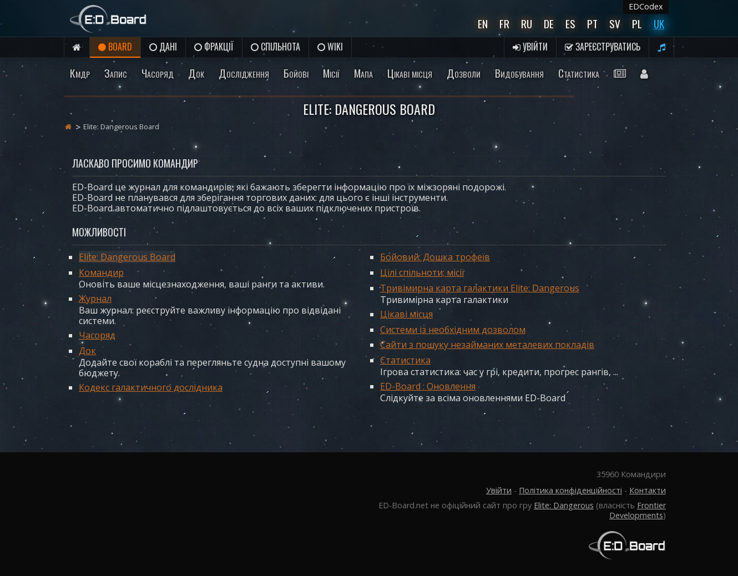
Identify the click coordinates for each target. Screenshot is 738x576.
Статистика (578, 73)
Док (196, 73)
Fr (504, 24)
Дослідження (244, 73)
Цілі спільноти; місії (422, 272)
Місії (331, 73)
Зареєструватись (602, 46)
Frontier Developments (637, 510)
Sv (614, 24)
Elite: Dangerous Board (127, 257)
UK (659, 24)
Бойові (296, 73)
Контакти (647, 490)
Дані (163, 46)
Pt (592, 24)
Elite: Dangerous (564, 505)
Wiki (330, 46)
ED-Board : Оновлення (428, 386)
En (483, 24)
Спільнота (275, 46)
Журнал (95, 298)
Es (570, 24)
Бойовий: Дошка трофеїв (435, 257)
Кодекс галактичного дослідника (151, 387)
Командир (101, 272)
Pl (637, 24)
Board (115, 46)
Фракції (214, 46)
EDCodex (646, 6)
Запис (115, 73)
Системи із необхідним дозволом (452, 330)
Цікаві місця (409, 73)
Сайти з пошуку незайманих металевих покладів (487, 344)
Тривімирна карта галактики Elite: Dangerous (479, 288)
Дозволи (464, 73)
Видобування (519, 73)
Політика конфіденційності (570, 490)
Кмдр (80, 73)
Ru (526, 24)
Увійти (530, 46)
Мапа (363, 73)
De (549, 24)
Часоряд (157, 73)
